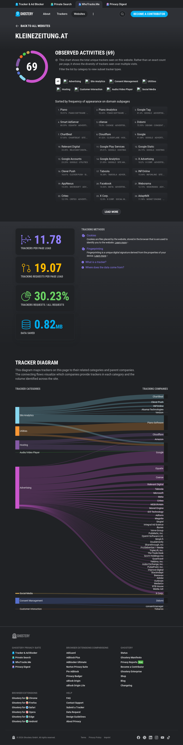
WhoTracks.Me (89, 4)
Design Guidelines (76, 717)
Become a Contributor (149, 14)
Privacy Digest (116, 4)
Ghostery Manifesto (131, 657)
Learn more (122, 242)
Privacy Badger (74, 676)
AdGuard (71, 653)
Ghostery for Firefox (24, 703)
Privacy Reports (132, 662)
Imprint (107, 738)
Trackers (62, 13)
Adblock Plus (73, 657)
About (46, 13)
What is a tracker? (93, 262)
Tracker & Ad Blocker (29, 4)
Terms (83, 738)
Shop (123, 676)
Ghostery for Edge (23, 717)
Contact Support (74, 703)
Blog (123, 681)
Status (124, 653)
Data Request (73, 712)
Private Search (61, 4)
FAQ (68, 698)
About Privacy (73, 721)
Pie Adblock (72, 671)
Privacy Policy (95, 738)
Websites (79, 13)
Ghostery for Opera (24, 712)
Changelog (126, 685)
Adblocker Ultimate (76, 662)
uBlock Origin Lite (75, 685)
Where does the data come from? (102, 267)
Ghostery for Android (24, 721)
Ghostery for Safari (23, 707)
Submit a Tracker (75, 707)
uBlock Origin (73, 681)
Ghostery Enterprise (131, 671)
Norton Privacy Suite (77, 667)
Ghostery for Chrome (24, 698)
